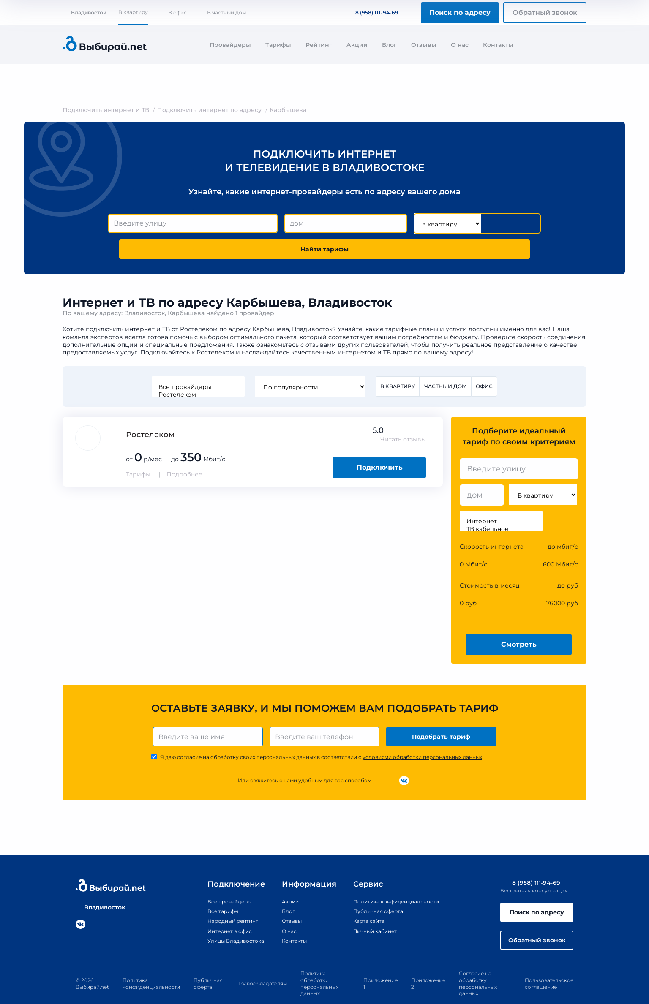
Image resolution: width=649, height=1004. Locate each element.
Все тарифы (208, 891)
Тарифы (278, 44)
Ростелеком (196, 371)
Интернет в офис (217, 910)
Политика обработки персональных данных (319, 968)
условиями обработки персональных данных (422, 737)
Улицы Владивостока (223, 920)
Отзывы (423, 44)
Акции (357, 44)
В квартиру (133, 12)
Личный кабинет (371, 910)
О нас (460, 44)
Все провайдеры (196, 363)
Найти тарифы (493, 224)
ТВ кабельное (501, 506)
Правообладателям (261, 968)
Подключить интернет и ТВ (106, 110)
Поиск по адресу (460, 12)
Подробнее (184, 451)
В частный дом (226, 12)
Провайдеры (230, 44)
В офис (177, 12)
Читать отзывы (403, 416)
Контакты (498, 44)
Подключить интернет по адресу (209, 110)
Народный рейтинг (220, 901)
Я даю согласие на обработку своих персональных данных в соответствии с (321, 737)
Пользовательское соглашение (549, 967)
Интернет (501, 498)
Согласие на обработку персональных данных (478, 968)
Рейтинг (318, 44)
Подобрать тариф (443, 715)
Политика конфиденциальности (395, 881)
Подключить (380, 445)
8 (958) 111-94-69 (371, 12)
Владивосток (84, 12)
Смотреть (519, 621)
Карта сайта (363, 901)
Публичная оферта (374, 891)
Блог (389, 44)
